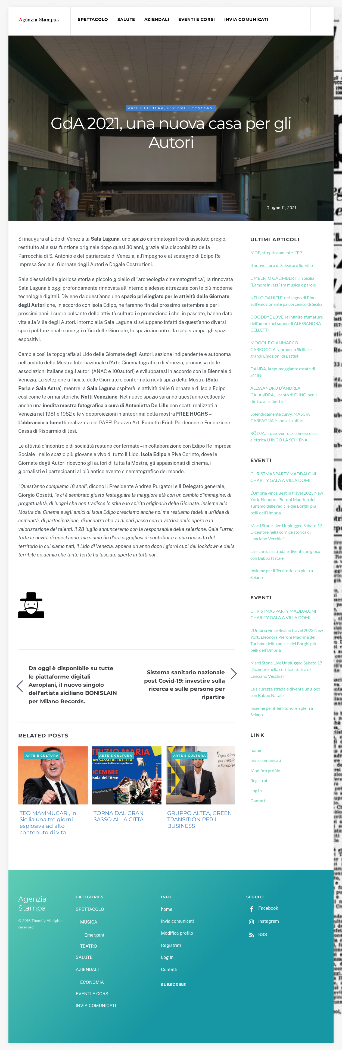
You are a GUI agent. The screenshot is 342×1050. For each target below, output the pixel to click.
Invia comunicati (265, 760)
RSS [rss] (256, 934)
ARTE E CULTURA (146, 108)
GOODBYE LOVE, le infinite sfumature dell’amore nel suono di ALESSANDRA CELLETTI (286, 323)
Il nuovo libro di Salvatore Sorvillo (281, 265)
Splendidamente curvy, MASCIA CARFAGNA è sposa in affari (280, 417)
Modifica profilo (265, 770)
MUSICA (88, 922)
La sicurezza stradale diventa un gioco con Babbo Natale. (285, 554)
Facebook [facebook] (262, 908)
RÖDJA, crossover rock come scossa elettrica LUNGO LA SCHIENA (284, 436)
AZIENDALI (156, 19)
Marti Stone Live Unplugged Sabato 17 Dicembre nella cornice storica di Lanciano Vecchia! (286, 532)
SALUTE (126, 19)
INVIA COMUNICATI (246, 19)
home (255, 750)
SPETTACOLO (93, 19)
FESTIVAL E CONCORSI (190, 108)
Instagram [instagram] (262, 921)
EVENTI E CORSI (196, 19)
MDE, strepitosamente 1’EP (276, 252)
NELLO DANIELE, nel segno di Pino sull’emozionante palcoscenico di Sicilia (286, 301)
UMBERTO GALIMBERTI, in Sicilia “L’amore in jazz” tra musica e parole (283, 281)
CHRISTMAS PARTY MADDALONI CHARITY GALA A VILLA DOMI (283, 477)
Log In (256, 790)
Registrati (259, 780)
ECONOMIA (92, 982)
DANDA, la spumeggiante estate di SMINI (282, 372)
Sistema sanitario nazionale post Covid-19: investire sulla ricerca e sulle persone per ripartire (184, 684)
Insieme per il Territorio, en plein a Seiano (281, 574)
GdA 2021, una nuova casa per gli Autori (171, 132)
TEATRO (88, 946)
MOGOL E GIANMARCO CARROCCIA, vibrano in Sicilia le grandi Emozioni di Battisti (281, 349)
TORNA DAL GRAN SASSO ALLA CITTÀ (119, 816)
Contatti (258, 800)
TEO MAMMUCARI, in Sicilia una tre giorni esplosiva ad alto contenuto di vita (48, 823)
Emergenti (95, 935)
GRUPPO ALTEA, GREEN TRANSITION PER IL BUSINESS (199, 819)
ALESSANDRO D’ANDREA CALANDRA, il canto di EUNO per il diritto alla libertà (283, 394)
